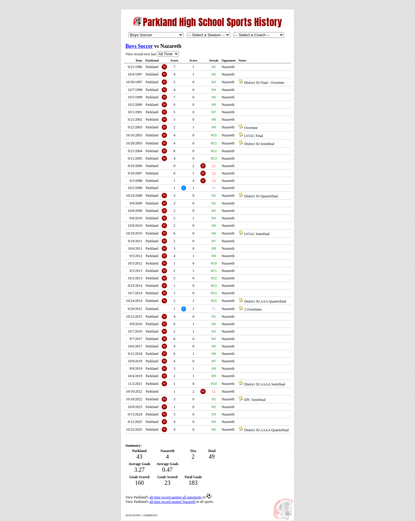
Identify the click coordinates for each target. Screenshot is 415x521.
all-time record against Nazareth (172, 502)
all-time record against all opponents (175, 497)
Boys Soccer (139, 46)
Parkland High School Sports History (212, 22)
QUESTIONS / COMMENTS (141, 515)
